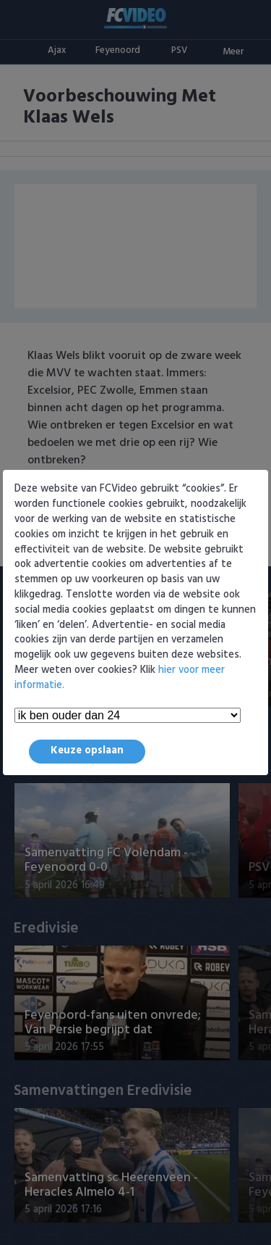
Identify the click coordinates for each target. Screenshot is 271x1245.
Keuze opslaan (87, 751)
